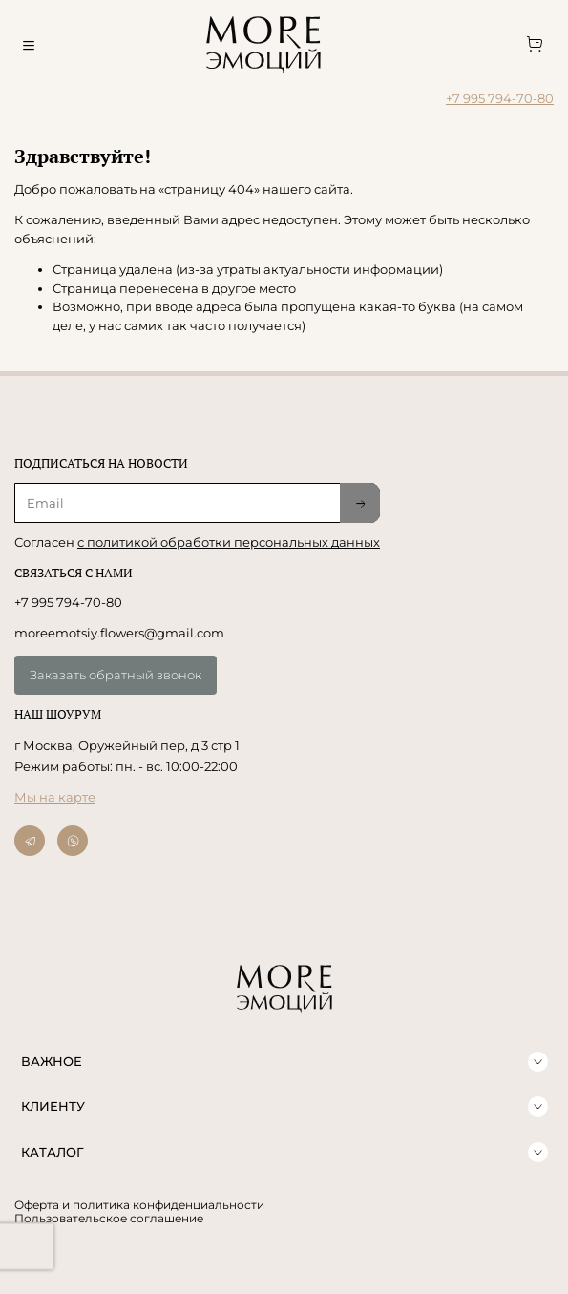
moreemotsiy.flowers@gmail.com (119, 632)
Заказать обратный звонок (115, 674)
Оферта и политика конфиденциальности (139, 1205)
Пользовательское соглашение (108, 1218)
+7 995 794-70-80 (500, 98)
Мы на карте (54, 796)
